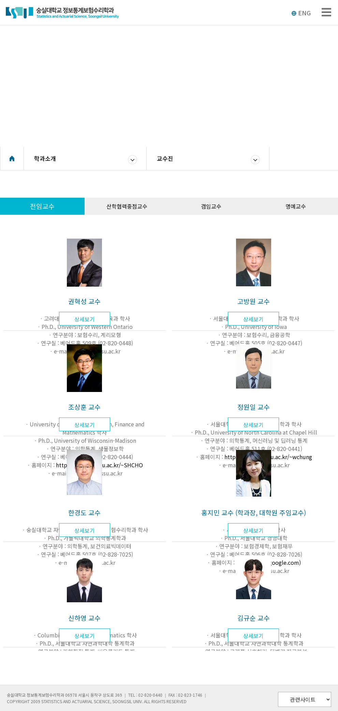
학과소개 (45, 158)
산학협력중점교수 (126, 206)
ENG (301, 12)
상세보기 (84, 319)
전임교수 (42, 206)
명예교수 (295, 206)
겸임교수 (211, 206)
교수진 (165, 158)
